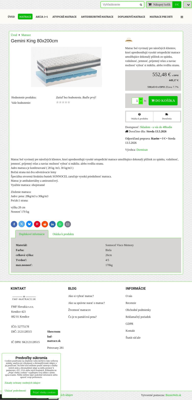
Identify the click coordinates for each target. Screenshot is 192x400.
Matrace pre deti (161, 16)
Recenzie (131, 302)
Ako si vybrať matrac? (81, 296)
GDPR (129, 323)
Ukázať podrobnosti (15, 390)
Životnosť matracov (79, 309)
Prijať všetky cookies (44, 392)
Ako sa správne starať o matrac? (86, 302)
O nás (129, 296)
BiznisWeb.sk (173, 395)
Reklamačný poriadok (138, 316)
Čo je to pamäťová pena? (82, 316)
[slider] (63, 102)
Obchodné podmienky (138, 309)
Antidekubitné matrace (97, 16)
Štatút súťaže (133, 337)
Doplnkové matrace (131, 16)
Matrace (25, 16)
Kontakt (130, 330)
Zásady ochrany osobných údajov (22, 382)
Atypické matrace (64, 16)
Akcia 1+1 (42, 16)
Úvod (11, 16)
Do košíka (163, 100)
